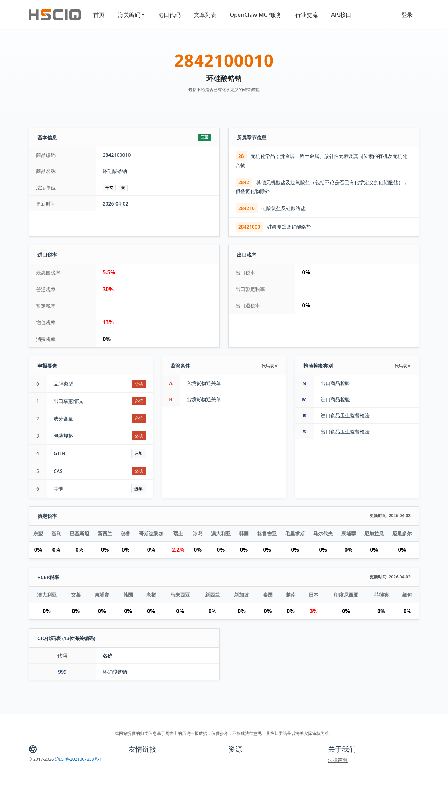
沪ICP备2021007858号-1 (78, 759)
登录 (407, 15)
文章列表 (205, 15)
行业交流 (306, 15)
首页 (99, 15)
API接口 (341, 15)
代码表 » (269, 366)
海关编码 (129, 15)
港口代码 (169, 15)
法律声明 (338, 760)
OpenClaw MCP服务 (256, 15)
